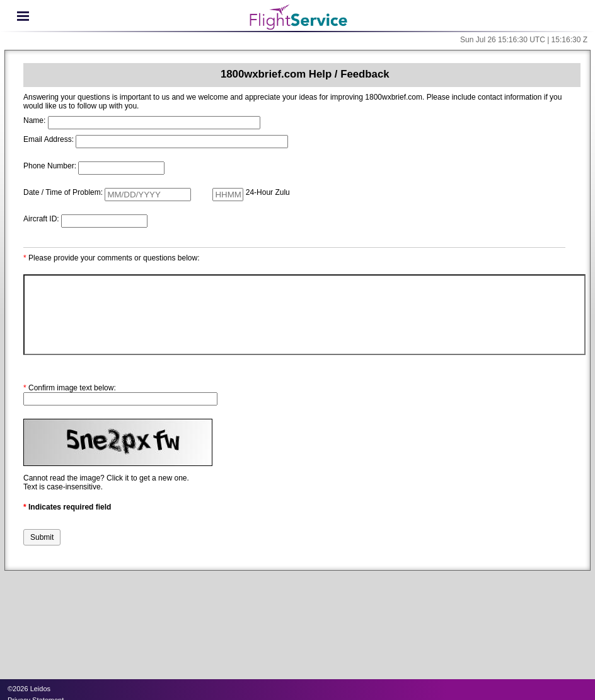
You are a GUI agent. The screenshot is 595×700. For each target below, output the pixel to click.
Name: (34, 120)
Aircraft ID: (41, 218)
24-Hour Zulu (268, 192)
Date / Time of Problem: (63, 192)
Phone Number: (49, 165)
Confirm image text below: (69, 387)
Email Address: (48, 139)
